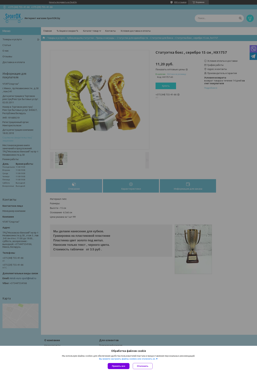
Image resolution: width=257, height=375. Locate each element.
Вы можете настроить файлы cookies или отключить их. (127, 359)
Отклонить (142, 366)
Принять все (118, 366)
